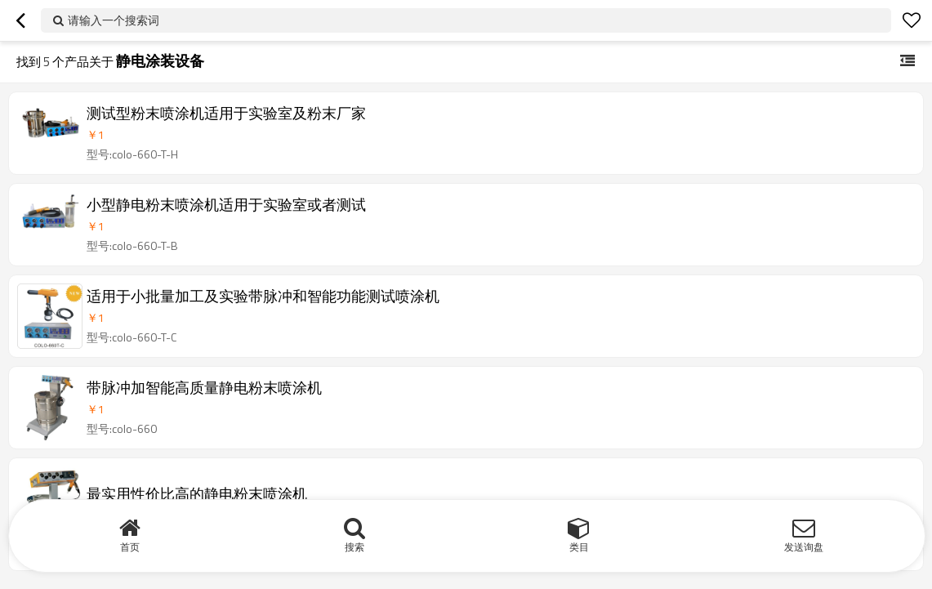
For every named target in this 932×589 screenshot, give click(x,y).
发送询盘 (803, 547)
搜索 (354, 547)
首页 (130, 547)
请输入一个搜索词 (113, 20)
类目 (579, 547)
